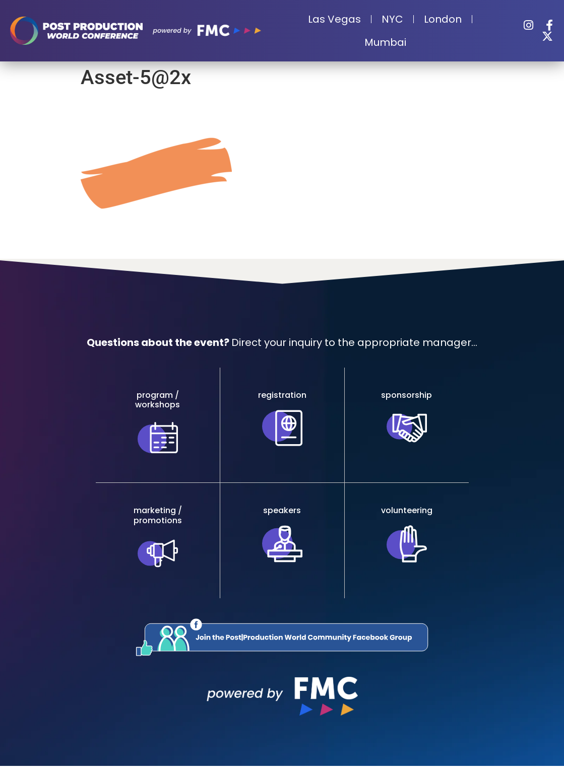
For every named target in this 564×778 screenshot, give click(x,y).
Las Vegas (334, 19)
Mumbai (385, 42)
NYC (392, 19)
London (443, 19)
